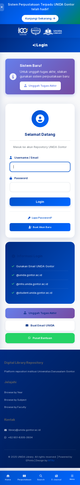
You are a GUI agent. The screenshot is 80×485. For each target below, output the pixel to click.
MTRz (51, 460)
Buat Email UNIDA (40, 325)
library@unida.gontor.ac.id (22, 429)
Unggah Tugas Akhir (40, 85)
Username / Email (24, 157)
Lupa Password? (40, 217)
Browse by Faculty (15, 407)
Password (19, 178)
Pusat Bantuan (40, 338)
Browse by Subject (15, 399)
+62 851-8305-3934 (18, 437)
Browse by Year (13, 392)
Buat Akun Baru (40, 227)
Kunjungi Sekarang (40, 18)
